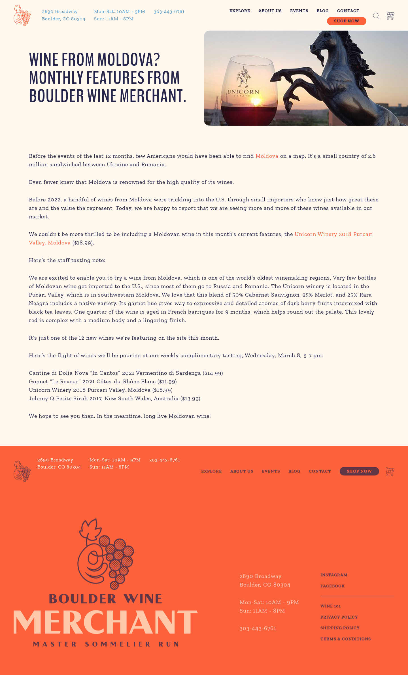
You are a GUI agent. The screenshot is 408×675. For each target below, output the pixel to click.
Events (299, 10)
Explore (240, 10)
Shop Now (346, 21)
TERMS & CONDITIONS (345, 650)
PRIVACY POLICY (339, 628)
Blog (323, 10)
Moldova (267, 157)
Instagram (334, 586)
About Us (270, 10)
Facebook (332, 597)
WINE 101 (330, 617)
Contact (348, 10)
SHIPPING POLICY (340, 639)
